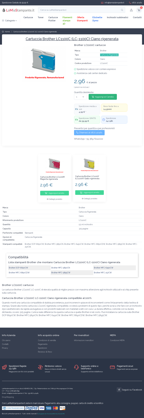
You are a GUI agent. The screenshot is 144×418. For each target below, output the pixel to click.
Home (6, 32)
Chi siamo (6, 340)
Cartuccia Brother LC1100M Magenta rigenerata (52, 178)
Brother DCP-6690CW (18, 267)
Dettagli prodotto (54, 199)
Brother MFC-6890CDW (19, 272)
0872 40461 (135, 3)
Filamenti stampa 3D (67, 20)
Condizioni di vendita (47, 340)
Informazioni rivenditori (84, 340)
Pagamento (43, 344)
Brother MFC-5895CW (60, 272)
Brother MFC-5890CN (60, 267)
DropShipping (8, 397)
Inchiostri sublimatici (117, 17)
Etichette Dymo (97, 19)
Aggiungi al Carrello (103, 97)
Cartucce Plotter (53, 19)
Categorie (8, 20)
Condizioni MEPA (117, 340)
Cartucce (28, 17)
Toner (41, 17)
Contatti (137, 17)
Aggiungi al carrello (54, 193)
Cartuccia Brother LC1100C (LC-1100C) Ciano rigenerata (35, 32)
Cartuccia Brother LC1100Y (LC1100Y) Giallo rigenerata (87, 177)
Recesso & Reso (45, 352)
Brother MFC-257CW (103, 272)
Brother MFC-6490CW (103, 267)
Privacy (5, 348)
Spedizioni (42, 348)
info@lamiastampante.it (112, 3)
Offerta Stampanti (82, 19)
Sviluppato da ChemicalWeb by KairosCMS (51, 413)
